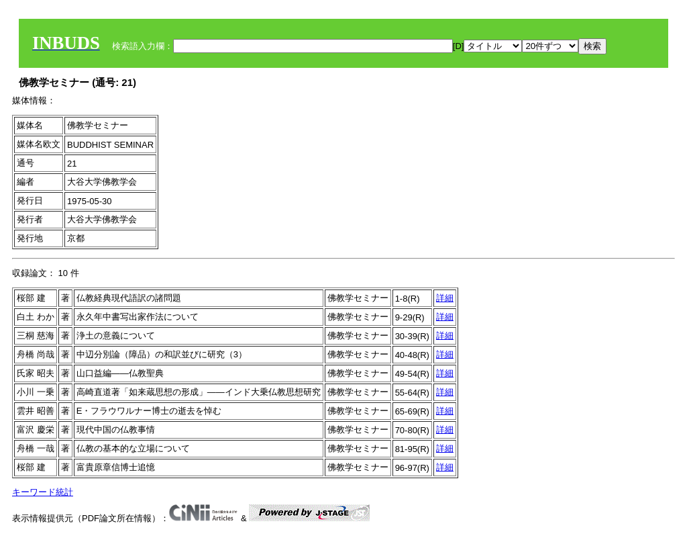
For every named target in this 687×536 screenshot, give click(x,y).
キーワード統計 (42, 492)
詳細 (445, 298)
